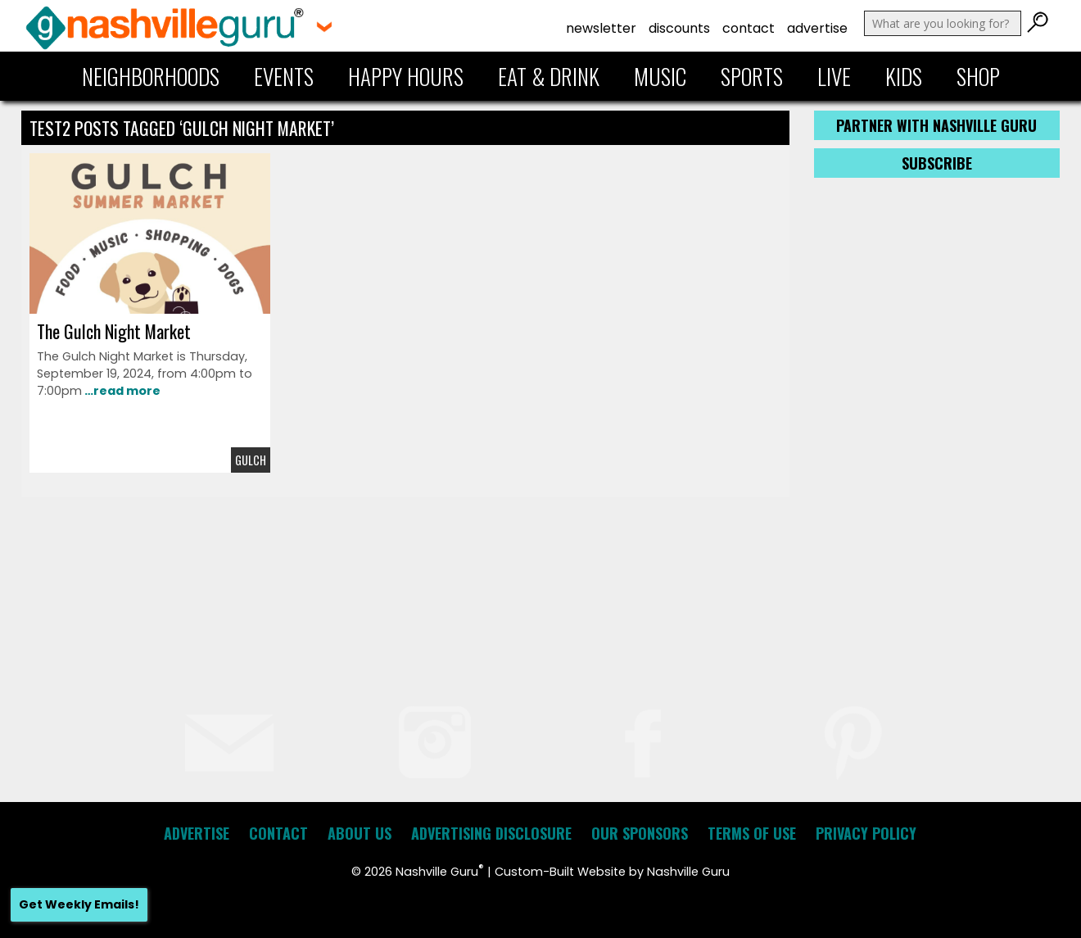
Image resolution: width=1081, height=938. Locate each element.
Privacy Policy (866, 833)
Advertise (817, 28)
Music (660, 76)
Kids (903, 76)
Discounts (679, 28)
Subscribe (937, 163)
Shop (978, 76)
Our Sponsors (639, 833)
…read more (121, 391)
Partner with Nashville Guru (936, 125)
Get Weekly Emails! (79, 904)
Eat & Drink (548, 76)
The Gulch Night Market (114, 331)
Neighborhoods (150, 76)
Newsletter (601, 28)
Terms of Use (752, 833)
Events (284, 76)
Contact (748, 28)
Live (834, 76)
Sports (752, 76)
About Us (359, 833)
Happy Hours (406, 76)
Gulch (250, 460)
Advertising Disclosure (491, 833)
